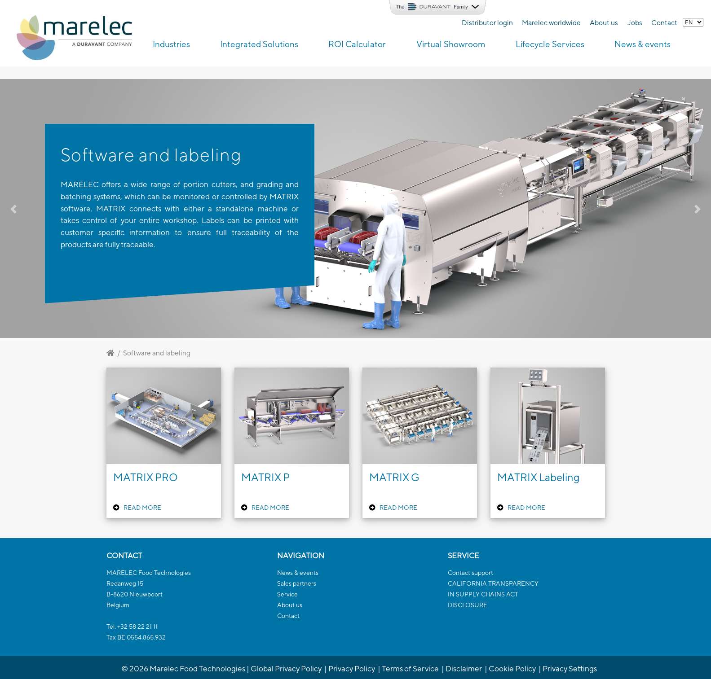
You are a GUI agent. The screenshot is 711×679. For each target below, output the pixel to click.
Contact (664, 22)
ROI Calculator (357, 44)
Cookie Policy (512, 668)
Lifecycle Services (550, 44)
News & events (297, 572)
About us (604, 22)
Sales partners (296, 583)
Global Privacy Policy (286, 668)
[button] (53, 208)
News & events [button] (642, 44)
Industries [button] (171, 44)
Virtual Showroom (451, 44)
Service (287, 594)
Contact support (470, 572)
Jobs (634, 22)
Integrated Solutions (259, 44)
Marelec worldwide (551, 22)
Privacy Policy (351, 668)
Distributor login (487, 22)
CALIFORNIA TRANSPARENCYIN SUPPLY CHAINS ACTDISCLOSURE (493, 594)
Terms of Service (410, 668)
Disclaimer (464, 668)
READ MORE (142, 507)
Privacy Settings (570, 668)
